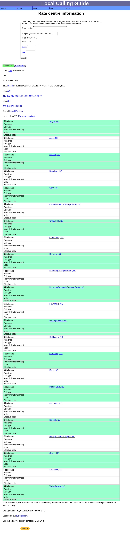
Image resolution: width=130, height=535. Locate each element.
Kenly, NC (53, 370)
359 (20, 96)
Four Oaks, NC (56, 304)
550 (24, 96)
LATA (24, 47)
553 (28, 96)
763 (36, 96)
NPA (4, 91)
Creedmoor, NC (56, 237)
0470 (10, 86)
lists (51, 8)
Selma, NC (54, 453)
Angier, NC (54, 121)
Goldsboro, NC (56, 337)
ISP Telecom (22, 516)
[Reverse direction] (26, 116)
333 (16, 96)
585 (32, 96)
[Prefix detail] (20, 65)
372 (12, 106)
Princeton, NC (55, 403)
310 (8, 106)
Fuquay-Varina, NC (58, 320)
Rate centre (44, 28)
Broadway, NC (55, 171)
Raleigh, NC (54, 420)
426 (10, 71)
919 (9, 91)
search (36, 8)
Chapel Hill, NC (56, 221)
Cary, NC (53, 188)
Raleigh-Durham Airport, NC (62, 436)
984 (9, 101)
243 (4, 96)
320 (12, 96)
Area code (30, 42)
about (19, 8)
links (68, 8)
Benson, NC (54, 155)
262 (8, 96)
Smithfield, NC (55, 470)
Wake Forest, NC (57, 486)
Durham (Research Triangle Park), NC (66, 287)
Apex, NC (53, 138)
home (3, 8)
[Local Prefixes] (16, 111)
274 (4, 106)
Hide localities (29, 38)
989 (20, 106)
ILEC (5, 86)
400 (16, 106)
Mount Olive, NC (56, 387)
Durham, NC (55, 254)
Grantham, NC (55, 354)
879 (40, 96)
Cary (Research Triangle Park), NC (65, 204)
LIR (23, 52)
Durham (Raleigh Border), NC (62, 271)
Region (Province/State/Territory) (40, 34)
